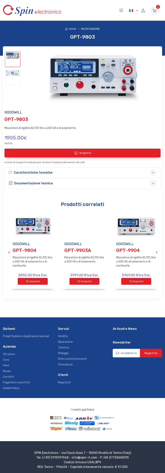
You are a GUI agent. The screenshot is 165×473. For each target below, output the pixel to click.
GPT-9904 (128, 250)
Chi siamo (9, 353)
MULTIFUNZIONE (90, 28)
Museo (7, 370)
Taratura (63, 346)
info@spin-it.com (84, 456)
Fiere (6, 364)
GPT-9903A (77, 250)
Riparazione (65, 341)
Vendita (63, 335)
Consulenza (65, 363)
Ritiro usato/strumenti (72, 358)
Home (70, 28)
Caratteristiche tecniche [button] (31, 172)
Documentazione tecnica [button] (31, 183)
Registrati (64, 381)
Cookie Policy (11, 387)
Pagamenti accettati (16, 381)
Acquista (82, 153)
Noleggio (63, 352)
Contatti (8, 376)
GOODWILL (21, 244)
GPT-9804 (24, 250)
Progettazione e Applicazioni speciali (26, 335)
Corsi (6, 359)
